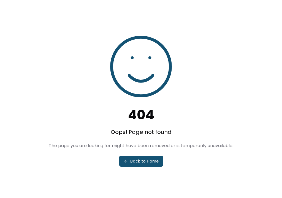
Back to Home (141, 161)
